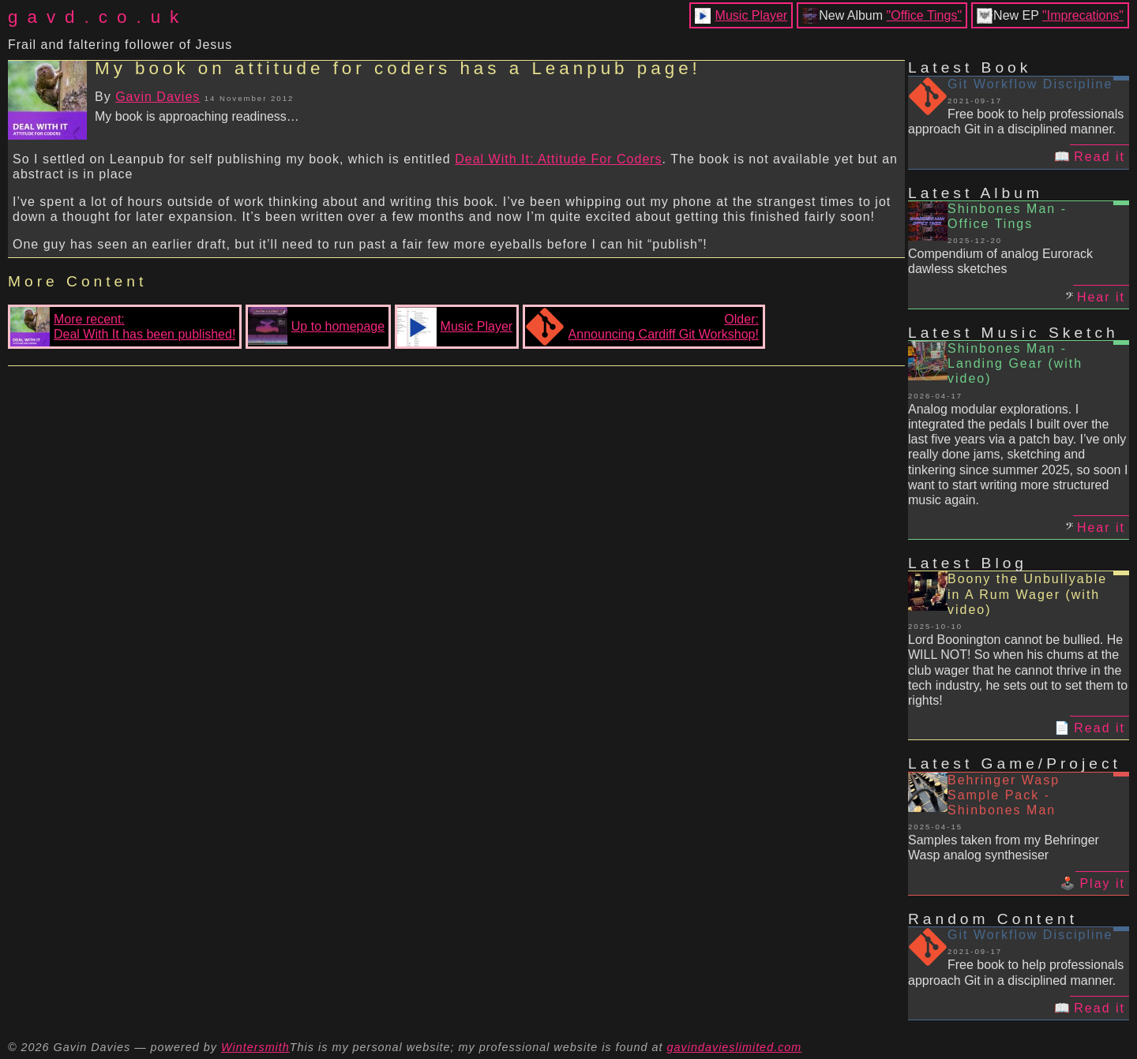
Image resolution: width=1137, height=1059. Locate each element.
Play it (1102, 883)
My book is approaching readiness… (197, 116)
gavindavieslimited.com (734, 1047)
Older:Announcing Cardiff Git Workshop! (642, 326)
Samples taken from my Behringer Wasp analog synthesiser (1003, 847)
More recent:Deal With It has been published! (122, 326)
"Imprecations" (1083, 15)
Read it (1099, 156)
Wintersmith (255, 1047)
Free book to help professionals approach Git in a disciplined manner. (1016, 121)
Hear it (1101, 297)
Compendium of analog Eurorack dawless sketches (1000, 261)
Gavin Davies (157, 96)
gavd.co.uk (98, 16)
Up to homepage (316, 326)
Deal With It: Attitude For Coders (558, 159)
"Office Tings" (925, 15)
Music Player (751, 15)
